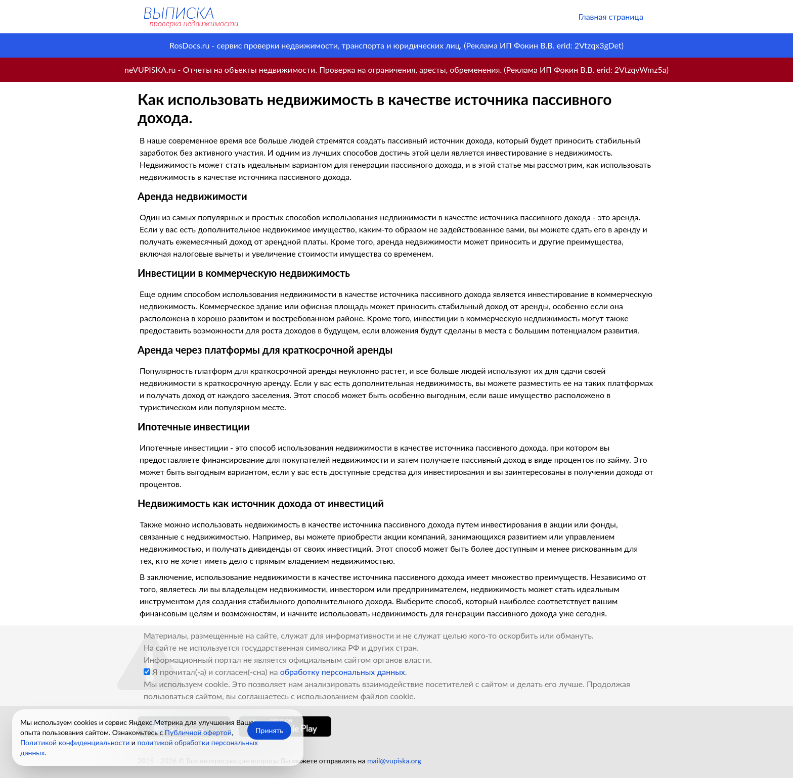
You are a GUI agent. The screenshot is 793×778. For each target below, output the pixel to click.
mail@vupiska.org (394, 760)
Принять (269, 730)
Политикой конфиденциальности (74, 742)
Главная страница (611, 16)
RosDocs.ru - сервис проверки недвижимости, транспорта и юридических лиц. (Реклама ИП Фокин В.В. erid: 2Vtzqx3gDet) (396, 45)
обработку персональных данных (342, 671)
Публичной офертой (198, 732)
